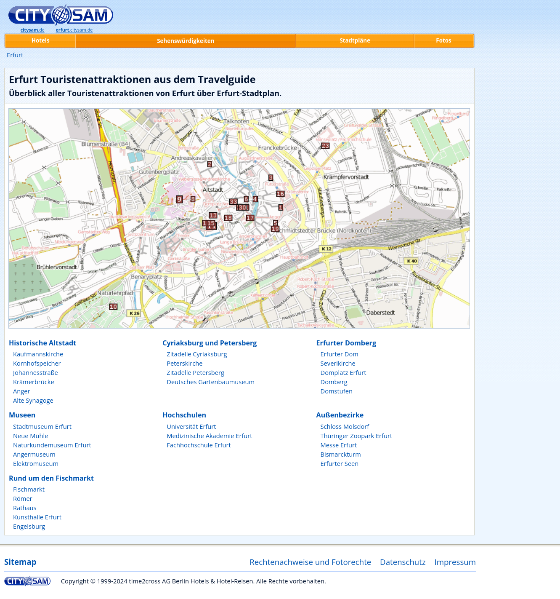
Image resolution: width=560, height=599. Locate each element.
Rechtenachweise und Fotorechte (310, 561)
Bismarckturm (341, 454)
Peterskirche (184, 363)
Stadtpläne (355, 40)
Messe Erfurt (339, 445)
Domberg (334, 381)
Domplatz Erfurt (343, 372)
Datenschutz (403, 561)
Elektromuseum (35, 463)
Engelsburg (29, 526)
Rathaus (25, 507)
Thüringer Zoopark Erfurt (357, 435)
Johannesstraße (35, 372)
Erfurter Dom (339, 354)
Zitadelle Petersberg (195, 372)
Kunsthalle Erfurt (37, 517)
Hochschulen (184, 415)
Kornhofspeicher (37, 363)
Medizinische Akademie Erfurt (209, 435)
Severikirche (338, 363)
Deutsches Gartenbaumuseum (211, 381)
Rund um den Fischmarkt (51, 478)
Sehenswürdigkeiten (185, 41)
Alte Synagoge (33, 400)
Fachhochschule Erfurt (199, 445)
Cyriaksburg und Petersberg (209, 343)
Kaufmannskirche (38, 354)
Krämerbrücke (33, 381)
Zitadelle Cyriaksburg (197, 354)
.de (33, 30)
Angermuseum (34, 454)
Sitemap (20, 561)
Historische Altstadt (42, 343)
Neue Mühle (30, 435)
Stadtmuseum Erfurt (42, 426)
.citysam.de (74, 30)
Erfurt (15, 55)
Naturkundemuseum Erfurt (52, 445)
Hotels (41, 40)
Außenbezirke (340, 415)
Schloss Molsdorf (345, 426)
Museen (22, 415)
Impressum (455, 561)
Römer (22, 498)
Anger (21, 391)
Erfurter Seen (340, 463)
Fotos (443, 40)
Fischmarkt (29, 489)
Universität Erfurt (191, 426)
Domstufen (337, 391)
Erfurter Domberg (346, 343)
